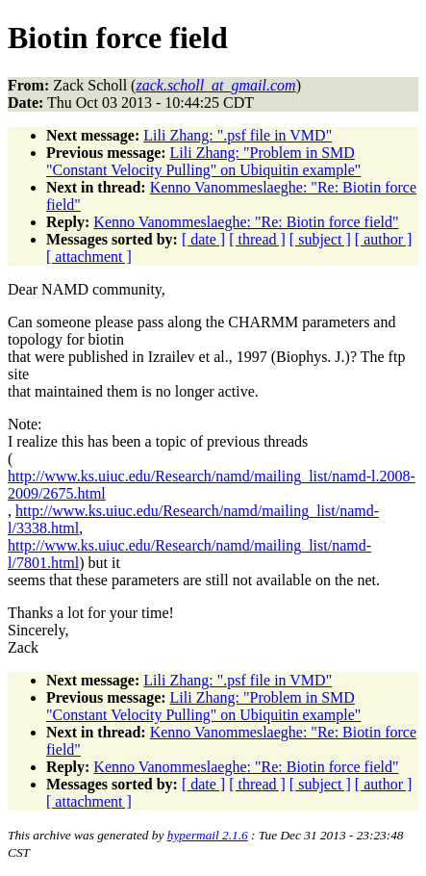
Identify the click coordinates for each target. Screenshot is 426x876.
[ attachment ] (89, 256)
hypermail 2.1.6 (207, 835)
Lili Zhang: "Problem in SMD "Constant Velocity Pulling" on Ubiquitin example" (203, 161)
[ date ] (203, 239)
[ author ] (384, 239)
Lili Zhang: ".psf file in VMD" (237, 135)
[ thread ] (257, 239)
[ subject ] (320, 239)
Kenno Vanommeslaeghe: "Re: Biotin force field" (245, 222)
